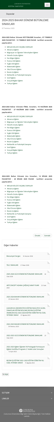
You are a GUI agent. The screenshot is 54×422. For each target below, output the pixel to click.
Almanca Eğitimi (13, 50)
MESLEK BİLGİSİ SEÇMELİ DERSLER (20, 47)
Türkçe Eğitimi (12, 83)
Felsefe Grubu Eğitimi (15, 55)
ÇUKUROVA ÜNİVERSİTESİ (22, 3)
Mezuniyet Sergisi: (14, 256)
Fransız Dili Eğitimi (13, 61)
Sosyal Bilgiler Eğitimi (15, 80)
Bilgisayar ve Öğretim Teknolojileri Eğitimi (22, 52)
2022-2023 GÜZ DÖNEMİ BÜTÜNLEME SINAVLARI (24, 335)
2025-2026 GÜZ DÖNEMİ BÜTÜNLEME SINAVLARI (24, 274)
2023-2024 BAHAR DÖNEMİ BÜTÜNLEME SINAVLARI (25, 297)
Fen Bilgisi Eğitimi (13, 58)
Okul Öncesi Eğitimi (14, 69)
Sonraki (47, 235)
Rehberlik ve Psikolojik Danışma (19, 75)
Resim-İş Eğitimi (13, 72)
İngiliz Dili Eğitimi (13, 64)
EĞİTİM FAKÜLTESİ (15, 6)
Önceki (37, 235)
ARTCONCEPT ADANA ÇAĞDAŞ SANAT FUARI (23, 285)
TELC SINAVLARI (13, 265)
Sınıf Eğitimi (11, 78)
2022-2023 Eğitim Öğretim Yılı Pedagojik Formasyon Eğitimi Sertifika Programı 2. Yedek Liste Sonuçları (26, 348)
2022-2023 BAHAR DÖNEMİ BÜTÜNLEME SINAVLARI (25, 324)
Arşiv (6, 374)
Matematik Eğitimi (13, 66)
